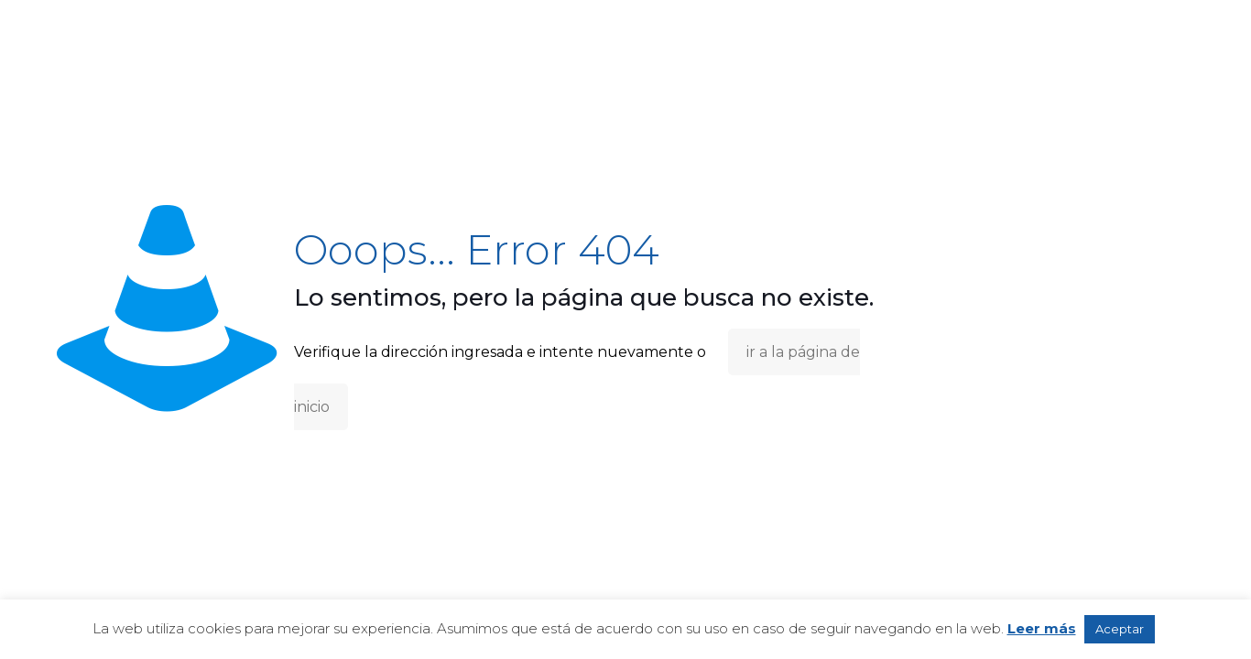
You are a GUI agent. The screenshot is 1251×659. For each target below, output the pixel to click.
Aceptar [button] (1119, 628)
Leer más (1041, 628)
